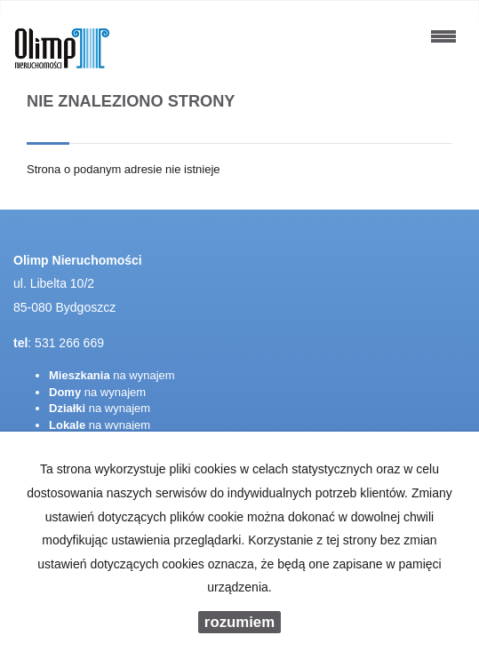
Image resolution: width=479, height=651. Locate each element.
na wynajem (112, 375)
